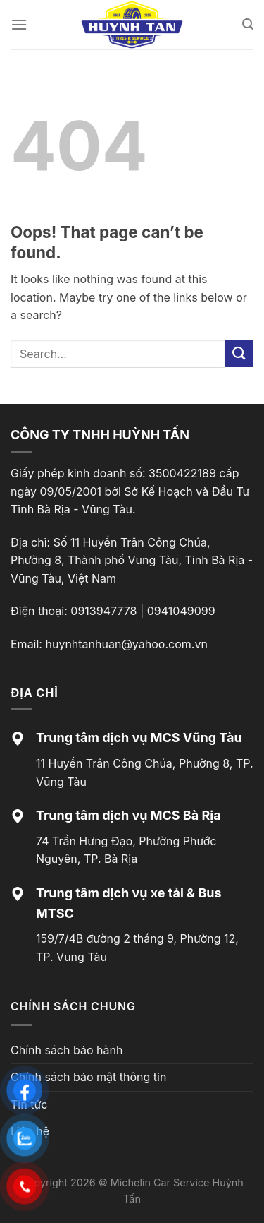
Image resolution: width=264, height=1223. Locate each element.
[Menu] (19, 24)
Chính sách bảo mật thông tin (88, 1077)
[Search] (247, 24)
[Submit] (239, 353)
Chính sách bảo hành (66, 1050)
